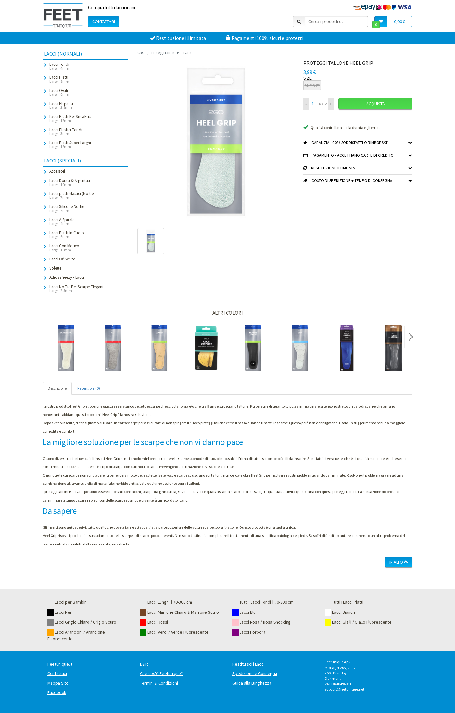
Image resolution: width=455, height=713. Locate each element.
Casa (141, 52)
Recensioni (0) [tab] (88, 388)
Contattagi (103, 21)
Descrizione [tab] (57, 388)
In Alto (398, 562)
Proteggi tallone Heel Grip (171, 52)
